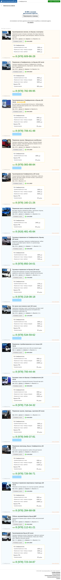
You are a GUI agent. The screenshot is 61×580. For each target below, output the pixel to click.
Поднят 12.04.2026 (55, 233)
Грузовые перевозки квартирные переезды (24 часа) (28, 483)
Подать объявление (56, 573)
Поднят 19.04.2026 (55, 169)
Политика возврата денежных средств (52, 575)
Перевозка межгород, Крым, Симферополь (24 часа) (28, 447)
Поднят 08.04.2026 (55, 301)
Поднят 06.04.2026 (55, 373)
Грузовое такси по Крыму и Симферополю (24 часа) (27, 378)
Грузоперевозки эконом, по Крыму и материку (27, 32)
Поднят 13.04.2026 (55, 265)
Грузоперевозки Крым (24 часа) (22, 533)
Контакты (58, 578)
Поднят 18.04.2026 (55, 95)
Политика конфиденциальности (53, 576)
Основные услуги (17, 41)
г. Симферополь (22, 1)
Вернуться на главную (9, 5)
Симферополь (6, 57)
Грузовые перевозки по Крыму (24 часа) (25, 269)
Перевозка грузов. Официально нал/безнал (27, 140)
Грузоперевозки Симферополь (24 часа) (25, 174)
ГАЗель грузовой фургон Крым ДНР (24, 516)
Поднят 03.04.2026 (55, 339)
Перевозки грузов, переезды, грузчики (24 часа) (28, 411)
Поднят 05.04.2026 (55, 57)
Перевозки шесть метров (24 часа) (23, 208)
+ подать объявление (53, 1)
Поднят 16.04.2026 (55, 135)
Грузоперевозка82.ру (9, 1)
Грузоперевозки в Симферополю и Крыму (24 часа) (27, 101)
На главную (30, 22)
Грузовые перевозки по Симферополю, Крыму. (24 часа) (28, 238)
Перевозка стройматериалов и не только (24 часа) (27, 345)
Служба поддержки (56, 572)
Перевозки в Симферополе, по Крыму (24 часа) (28, 62)
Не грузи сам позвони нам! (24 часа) (24, 306)
